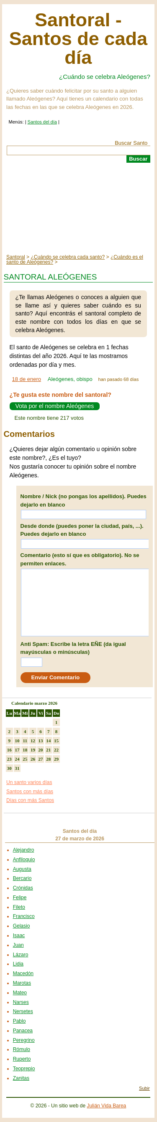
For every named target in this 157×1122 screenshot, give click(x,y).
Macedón (23, 973)
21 (48, 749)
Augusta (22, 869)
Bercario (22, 878)
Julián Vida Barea (106, 1106)
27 (41, 758)
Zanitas (21, 1078)
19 (33, 749)
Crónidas (23, 888)
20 (41, 749)
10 (17, 740)
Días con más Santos (30, 800)
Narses (21, 1002)
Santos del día (42, 121)
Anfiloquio (24, 859)
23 (9, 758)
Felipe (20, 897)
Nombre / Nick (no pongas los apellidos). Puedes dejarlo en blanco (84, 500)
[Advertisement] (78, 208)
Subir (144, 1088)
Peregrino (24, 1040)
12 (33, 740)
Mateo (20, 993)
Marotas (22, 983)
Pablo (19, 1021)
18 (25, 749)
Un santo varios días (29, 782)
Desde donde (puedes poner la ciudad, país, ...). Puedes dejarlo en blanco (82, 530)
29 (56, 758)
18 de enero (26, 379)
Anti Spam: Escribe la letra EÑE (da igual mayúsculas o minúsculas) (73, 648)
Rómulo (21, 1049)
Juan (18, 945)
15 (56, 740)
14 (48, 740)
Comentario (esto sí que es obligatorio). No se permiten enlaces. (80, 559)
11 (25, 740)
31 (17, 768)
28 (48, 758)
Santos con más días (29, 791)
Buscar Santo (131, 143)
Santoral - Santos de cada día (78, 38)
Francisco (24, 916)
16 (9, 749)
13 (41, 740)
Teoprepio (24, 1069)
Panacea (23, 1031)
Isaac (19, 935)
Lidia (18, 964)
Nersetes (23, 1011)
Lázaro (20, 955)
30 (9, 768)
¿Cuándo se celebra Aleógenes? (104, 76)
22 (56, 749)
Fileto (19, 907)
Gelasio (21, 926)
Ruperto (22, 1059)
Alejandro (23, 850)
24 (17, 758)
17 (17, 749)
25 (25, 758)
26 (33, 758)
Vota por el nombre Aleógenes (54, 406)
